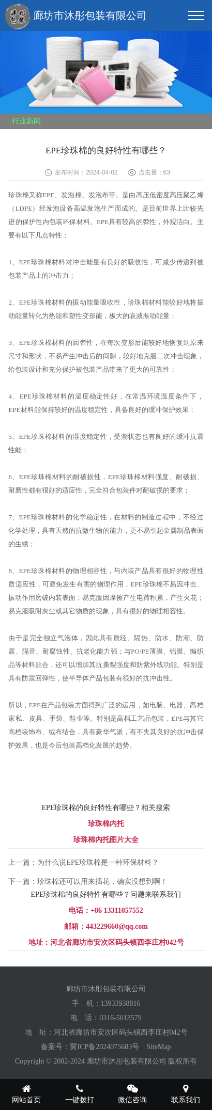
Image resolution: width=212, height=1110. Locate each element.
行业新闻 (26, 121)
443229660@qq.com (117, 926)
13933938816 (121, 1003)
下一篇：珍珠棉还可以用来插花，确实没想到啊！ (88, 881)
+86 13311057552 (116, 910)
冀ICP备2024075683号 (104, 1047)
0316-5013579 (120, 1018)
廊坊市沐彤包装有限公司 (76, 16)
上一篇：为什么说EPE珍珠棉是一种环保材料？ (83, 862)
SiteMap (158, 1047)
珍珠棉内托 (106, 824)
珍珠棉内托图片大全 (106, 840)
